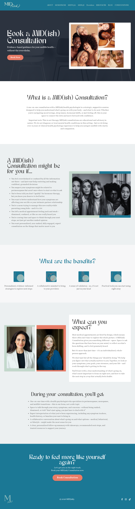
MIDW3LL (72, 5)
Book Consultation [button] (67, 480)
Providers (90, 5)
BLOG (110, 5)
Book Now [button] (15, 57)
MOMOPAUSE (60, 5)
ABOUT (50, 5)
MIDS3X (81, 5)
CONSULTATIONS (122, 5)
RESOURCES (101, 5)
